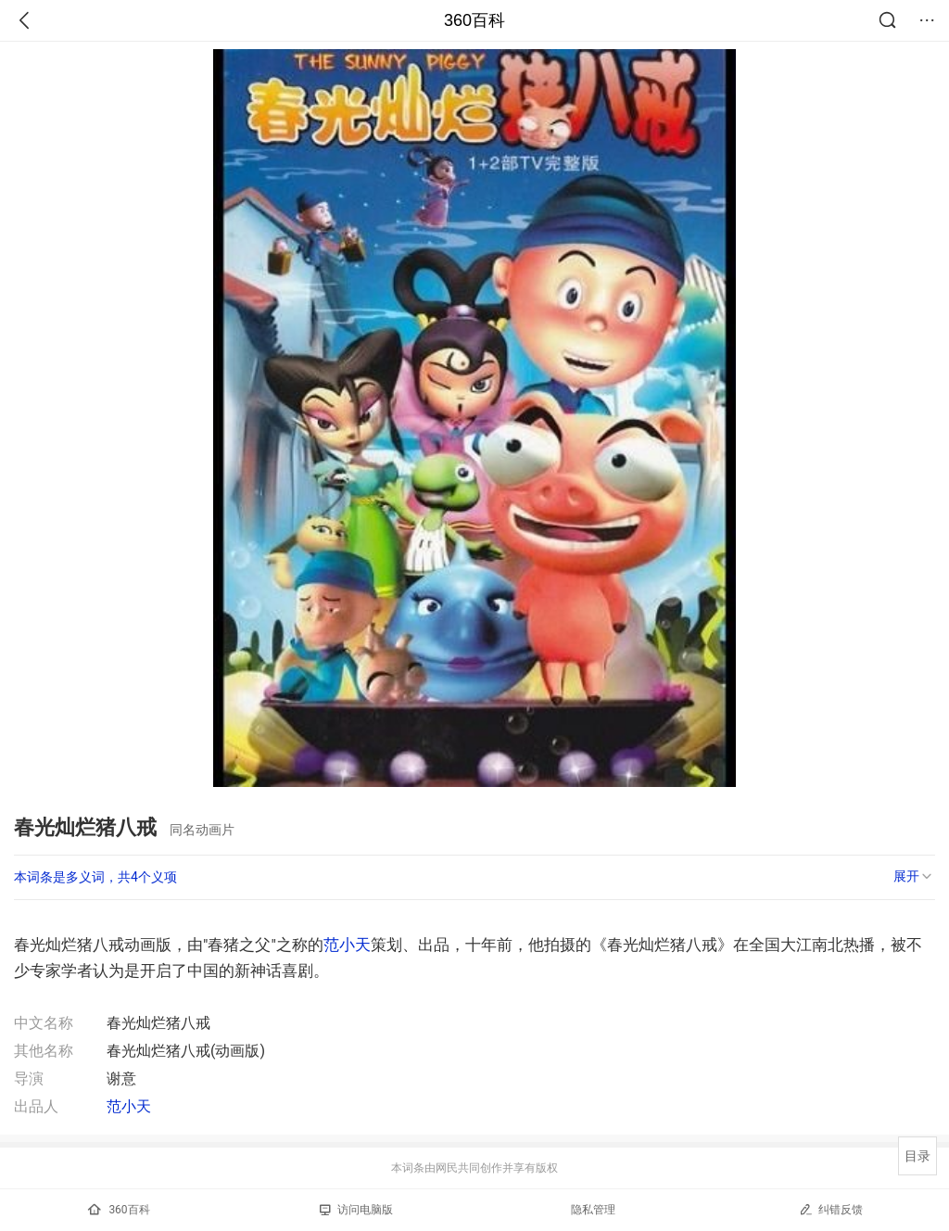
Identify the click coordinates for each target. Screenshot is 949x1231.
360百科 (474, 20)
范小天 (347, 944)
